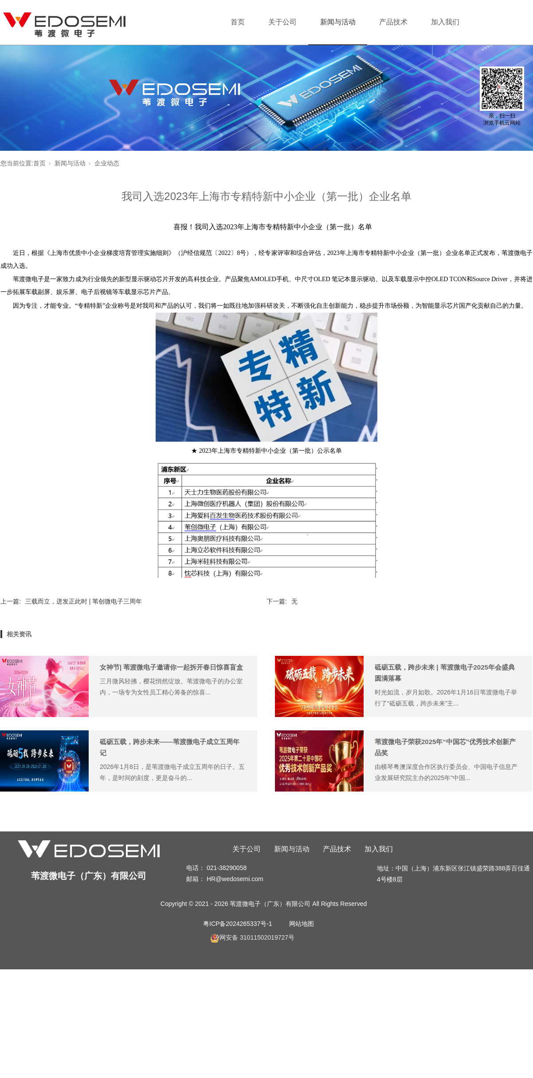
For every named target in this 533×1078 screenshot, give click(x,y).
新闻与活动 (338, 22)
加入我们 (445, 22)
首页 (238, 22)
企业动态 (106, 163)
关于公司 (282, 22)
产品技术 (393, 22)
